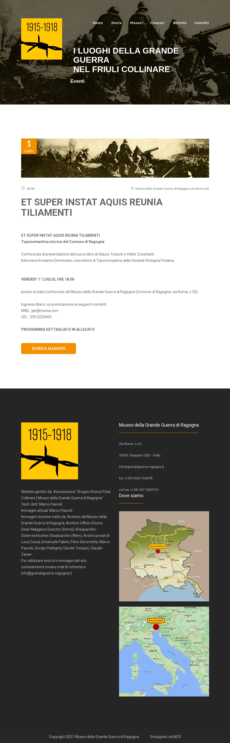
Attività (179, 23)
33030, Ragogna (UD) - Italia (140, 454)
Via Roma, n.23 (130, 443)
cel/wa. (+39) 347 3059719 (139, 489)
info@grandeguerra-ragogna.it (141, 466)
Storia (116, 23)
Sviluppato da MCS (165, 736)
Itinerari (157, 23)
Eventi (80, 81)
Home (98, 23)
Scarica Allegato (49, 348)
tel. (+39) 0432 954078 (135, 477)
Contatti (202, 23)
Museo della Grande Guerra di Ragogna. (107, 736)
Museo (136, 23)
